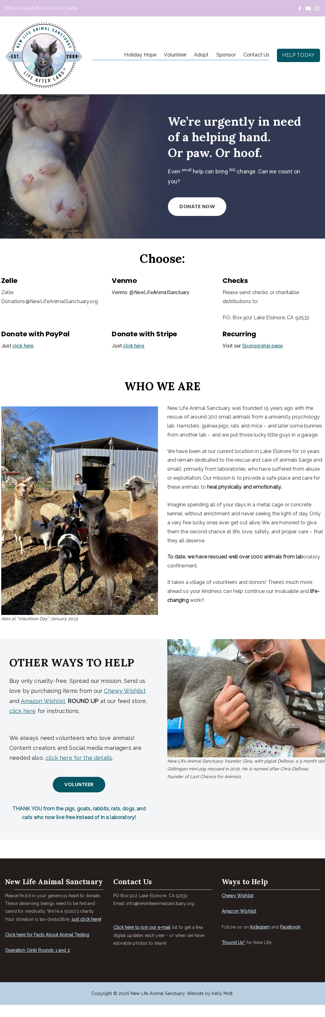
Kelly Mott (222, 1005)
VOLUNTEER (79, 795)
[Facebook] (299, 8)
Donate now (198, 229)
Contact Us (256, 55)
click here (22, 367)
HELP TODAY (298, 55)
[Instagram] (317, 8)
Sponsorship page (263, 367)
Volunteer (175, 55)
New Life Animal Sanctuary (158, 1005)
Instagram (260, 939)
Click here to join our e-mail (142, 939)
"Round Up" (233, 954)
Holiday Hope (140, 55)
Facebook (290, 939)
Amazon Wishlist (43, 712)
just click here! (86, 931)
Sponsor (226, 55)
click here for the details (79, 768)
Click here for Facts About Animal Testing (47, 946)
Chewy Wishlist (124, 701)
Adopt (201, 55)
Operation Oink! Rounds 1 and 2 (37, 962)
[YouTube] (308, 8)
